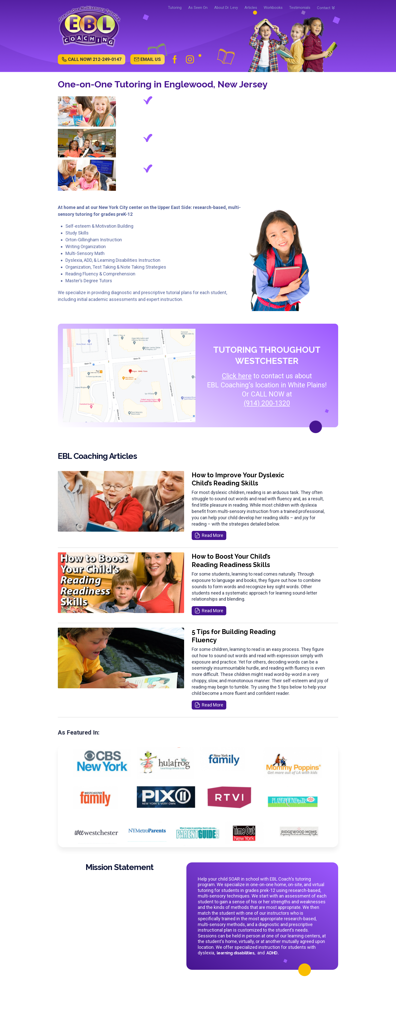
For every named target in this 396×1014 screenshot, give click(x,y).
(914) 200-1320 (267, 403)
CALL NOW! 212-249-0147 (94, 59)
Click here (237, 376)
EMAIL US (150, 59)
